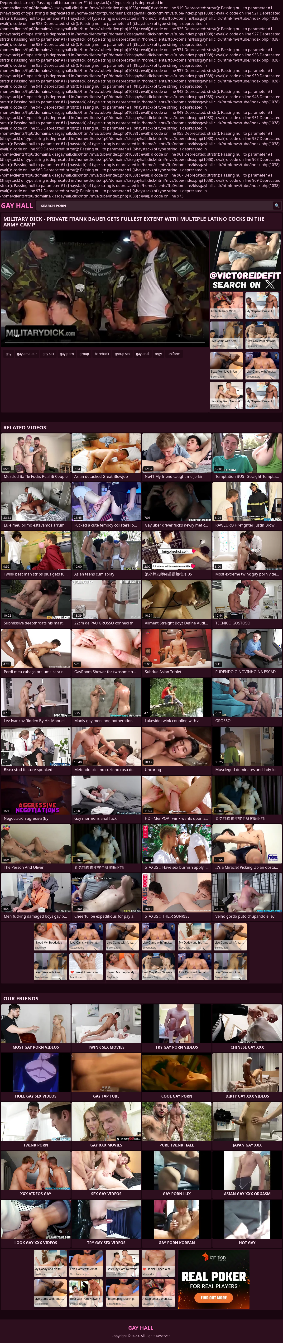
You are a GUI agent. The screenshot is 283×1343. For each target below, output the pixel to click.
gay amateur (27, 353)
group (84, 353)
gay (8, 353)
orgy (158, 353)
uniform (174, 353)
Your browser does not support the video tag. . (105, 288)
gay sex (48, 353)
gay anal (142, 353)
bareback (102, 353)
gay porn (67, 353)
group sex (122, 353)
